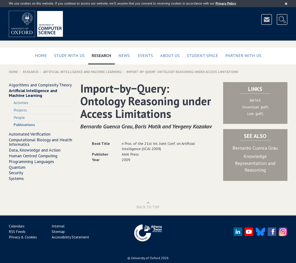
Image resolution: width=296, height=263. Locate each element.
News (124, 55)
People (19, 117)
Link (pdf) (255, 113)
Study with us (69, 55)
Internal (58, 226)
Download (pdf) (255, 107)
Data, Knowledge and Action (34, 150)
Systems (16, 178)
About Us (170, 55)
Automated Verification (29, 134)
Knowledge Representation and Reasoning (255, 163)
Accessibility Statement (70, 237)
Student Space (202, 55)
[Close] (286, 3)
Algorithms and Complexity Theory (40, 85)
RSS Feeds (17, 231)
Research (103, 54)
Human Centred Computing (33, 155)
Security (16, 172)
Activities (21, 102)
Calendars (17, 226)
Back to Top (148, 204)
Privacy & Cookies (23, 237)
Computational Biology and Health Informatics (40, 142)
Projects (20, 110)
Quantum (17, 167)
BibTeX (255, 100)
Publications (24, 124)
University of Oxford (145, 258)
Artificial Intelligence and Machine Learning (82, 72)
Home (41, 55)
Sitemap (58, 231)
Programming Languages (31, 161)
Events (145, 55)
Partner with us (243, 55)
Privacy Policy (226, 3)
